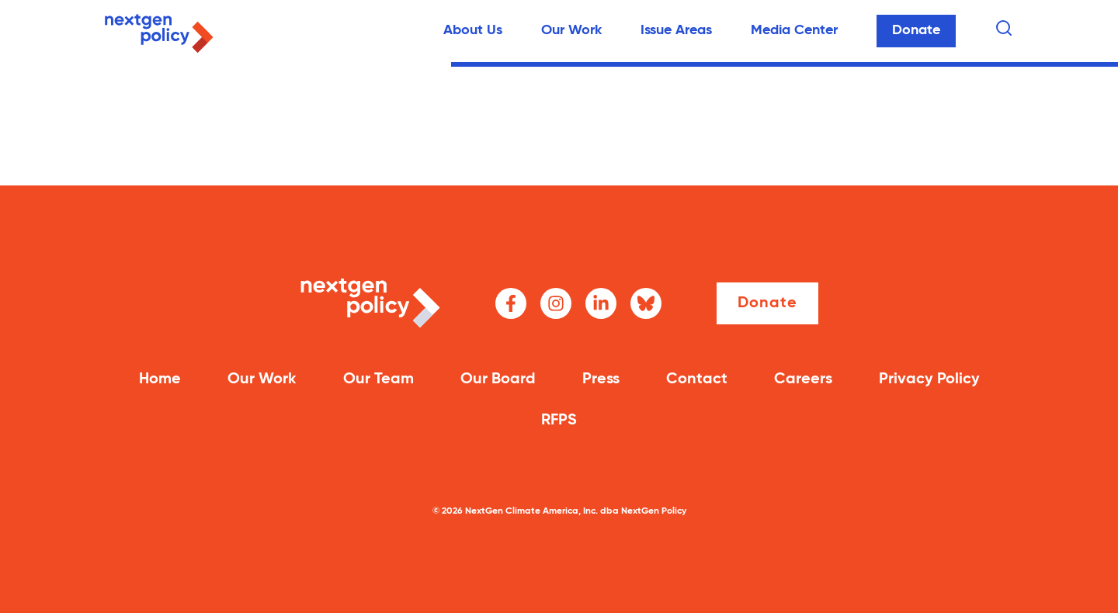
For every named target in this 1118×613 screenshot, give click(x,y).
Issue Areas (676, 30)
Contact (696, 379)
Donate (916, 30)
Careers (803, 379)
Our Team (378, 379)
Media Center (794, 30)
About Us (472, 30)
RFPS (559, 420)
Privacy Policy (929, 379)
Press (601, 379)
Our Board (498, 379)
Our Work (571, 30)
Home (160, 379)
